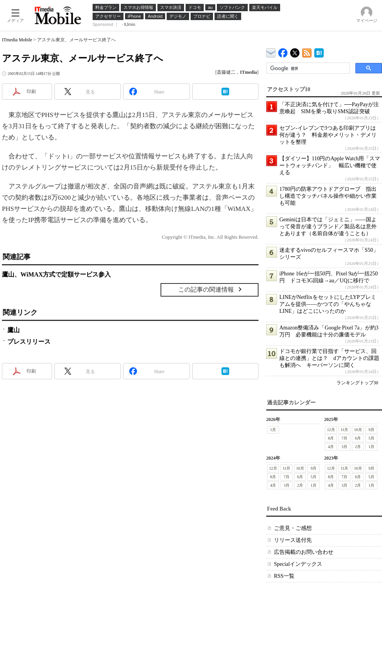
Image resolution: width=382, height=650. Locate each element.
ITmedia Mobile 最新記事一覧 (307, 51)
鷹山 (13, 330)
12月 (331, 430)
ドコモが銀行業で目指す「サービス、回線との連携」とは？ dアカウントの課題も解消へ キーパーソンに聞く (329, 358)
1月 (273, 430)
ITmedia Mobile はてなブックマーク (319, 51)
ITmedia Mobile (17, 39)
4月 (331, 447)
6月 (358, 438)
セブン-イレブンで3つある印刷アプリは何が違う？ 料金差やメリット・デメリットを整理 (328, 135)
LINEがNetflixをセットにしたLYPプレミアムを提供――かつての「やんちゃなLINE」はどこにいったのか (327, 304)
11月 (344, 430)
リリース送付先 (293, 540)
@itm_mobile (295, 51)
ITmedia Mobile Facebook (283, 51)
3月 (344, 447)
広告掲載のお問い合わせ (303, 552)
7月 (344, 438)
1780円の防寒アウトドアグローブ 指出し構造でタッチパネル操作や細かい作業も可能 (328, 196)
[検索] (307, 68)
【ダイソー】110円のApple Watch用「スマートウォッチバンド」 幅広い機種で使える (329, 165)
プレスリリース (29, 341)
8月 (331, 438)
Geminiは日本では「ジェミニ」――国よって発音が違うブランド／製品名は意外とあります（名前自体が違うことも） (328, 226)
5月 (371, 438)
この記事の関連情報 (206, 289)
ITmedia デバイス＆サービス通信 (271, 51)
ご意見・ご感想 (293, 528)
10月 (358, 430)
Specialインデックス (298, 564)
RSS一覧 (284, 576)
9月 (371, 430)
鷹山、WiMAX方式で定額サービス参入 (56, 274)
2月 (358, 447)
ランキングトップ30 (357, 382)
